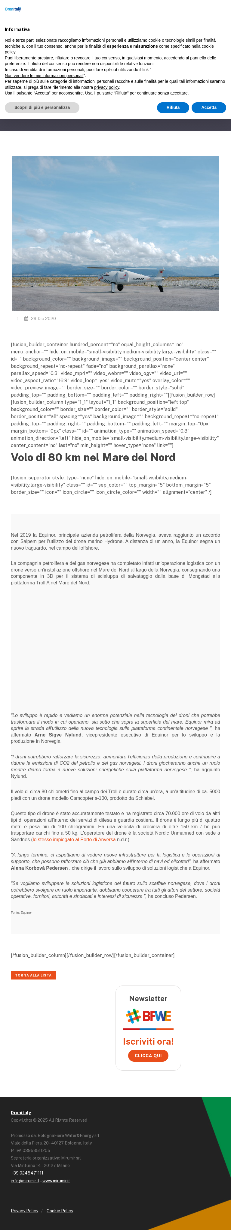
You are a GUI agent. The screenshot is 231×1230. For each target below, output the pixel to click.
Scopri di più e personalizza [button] (42, 107)
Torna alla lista (33, 975)
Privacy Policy (24, 1210)
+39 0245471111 (27, 1173)
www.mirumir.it (56, 1180)
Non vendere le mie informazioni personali (44, 75)
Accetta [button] (209, 107)
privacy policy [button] (106, 87)
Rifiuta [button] (173, 107)
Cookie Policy (60, 1210)
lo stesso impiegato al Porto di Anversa (74, 839)
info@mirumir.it (25, 1180)
